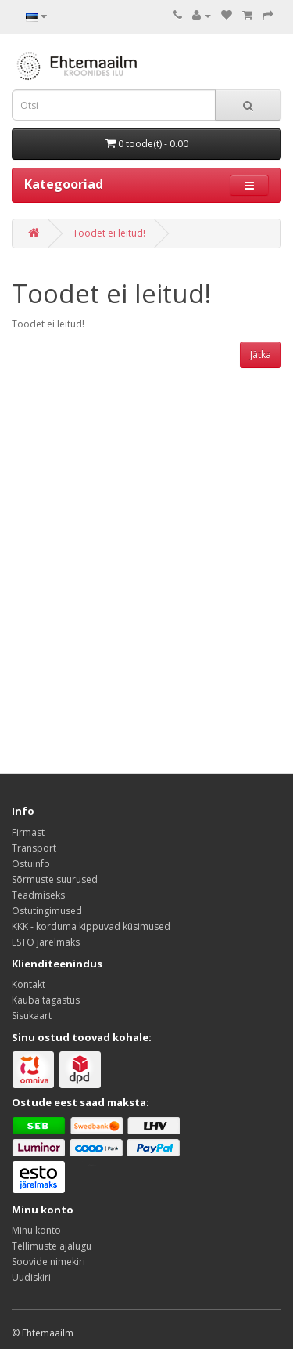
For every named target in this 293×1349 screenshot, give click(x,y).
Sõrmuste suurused (55, 879)
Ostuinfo (31, 863)
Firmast (28, 832)
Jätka (260, 354)
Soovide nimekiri (48, 1261)
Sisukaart (32, 1015)
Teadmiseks (38, 895)
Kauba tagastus (46, 1000)
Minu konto (36, 1230)
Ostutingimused (47, 910)
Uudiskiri (31, 1277)
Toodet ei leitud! (109, 233)
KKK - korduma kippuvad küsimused (91, 926)
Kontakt (28, 984)
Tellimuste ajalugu (51, 1246)
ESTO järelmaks (46, 942)
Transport (34, 848)
